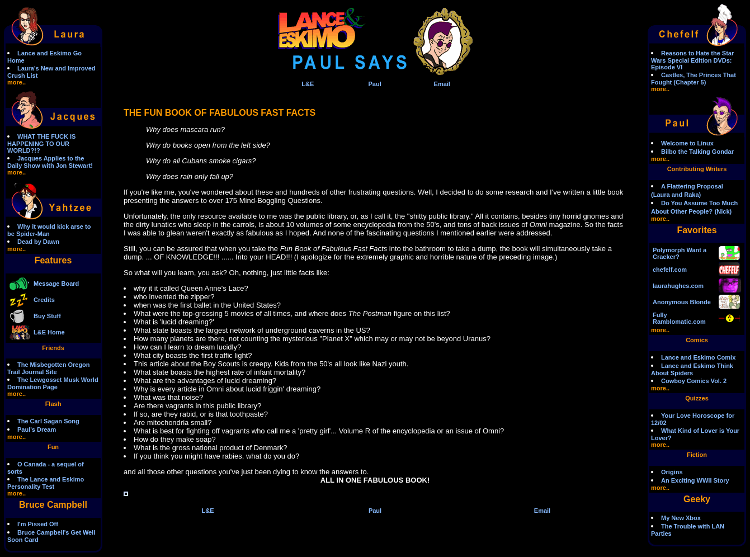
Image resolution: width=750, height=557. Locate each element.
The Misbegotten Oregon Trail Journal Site (48, 368)
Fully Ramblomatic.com (679, 318)
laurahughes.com (678, 285)
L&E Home (49, 332)
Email (442, 84)
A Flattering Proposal (692, 186)
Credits (44, 299)
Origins (672, 472)
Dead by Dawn (38, 241)
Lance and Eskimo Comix (698, 357)
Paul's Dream (36, 429)
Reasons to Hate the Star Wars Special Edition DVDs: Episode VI (692, 60)
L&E (307, 84)
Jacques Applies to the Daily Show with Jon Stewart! (50, 162)
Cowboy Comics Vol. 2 (694, 380)
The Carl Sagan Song (48, 421)
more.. (16, 82)
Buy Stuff (47, 316)
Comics (697, 340)
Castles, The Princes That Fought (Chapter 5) (693, 79)
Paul (374, 84)
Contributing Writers (697, 169)
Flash (53, 403)
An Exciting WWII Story (695, 480)
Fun (53, 446)
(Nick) (723, 211)
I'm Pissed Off (37, 524)
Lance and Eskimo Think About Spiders (692, 369)
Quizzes (697, 398)
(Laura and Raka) (676, 194)
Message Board (56, 283)
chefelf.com (670, 269)
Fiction (697, 454)
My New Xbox (681, 517)
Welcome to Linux (687, 143)
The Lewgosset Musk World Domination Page (52, 383)
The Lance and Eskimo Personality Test (45, 483)
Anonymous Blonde (682, 302)
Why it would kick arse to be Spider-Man (49, 230)
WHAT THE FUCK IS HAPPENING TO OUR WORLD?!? (41, 143)
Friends (53, 347)
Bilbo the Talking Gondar (697, 151)
